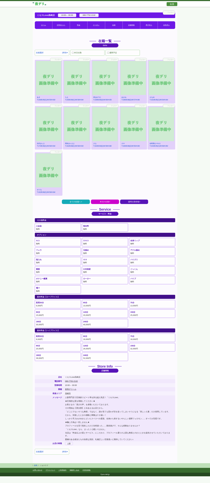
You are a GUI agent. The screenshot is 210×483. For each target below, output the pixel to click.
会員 (172, 4)
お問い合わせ (37, 470)
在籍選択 (40, 53)
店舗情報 (131, 25)
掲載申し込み (74, 470)
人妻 (69, 443)
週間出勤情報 (133, 202)
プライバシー (50, 470)
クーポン (96, 25)
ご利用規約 (62, 470)
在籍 (113, 25)
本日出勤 (77, 53)
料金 (78, 25)
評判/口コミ (61, 25)
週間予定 (112, 53)
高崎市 (68, 393)
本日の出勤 (104, 202)
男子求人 (149, 25)
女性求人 (166, 25)
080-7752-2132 (71, 381)
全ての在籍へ (75, 202)
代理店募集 (86, 470)
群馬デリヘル (70, 389)
